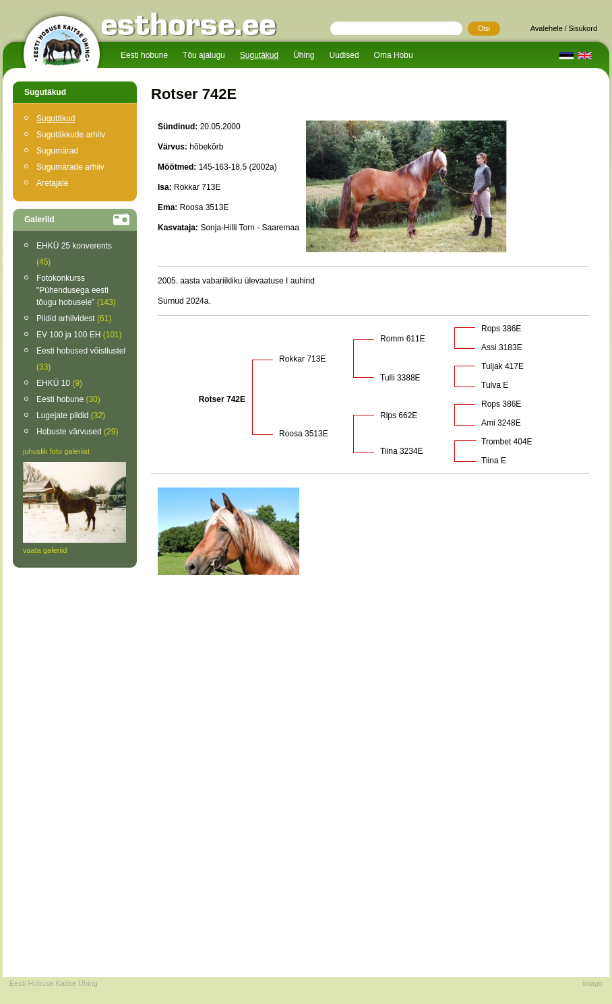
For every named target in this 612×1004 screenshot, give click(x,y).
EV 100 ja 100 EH (79, 334)
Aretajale (52, 183)
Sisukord (582, 28)
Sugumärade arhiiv (70, 167)
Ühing (303, 55)
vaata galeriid (45, 550)
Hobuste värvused (77, 431)
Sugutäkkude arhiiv (70, 134)
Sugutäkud (259, 55)
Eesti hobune (144, 55)
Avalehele (546, 28)
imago (592, 983)
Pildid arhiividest (73, 318)
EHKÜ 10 (59, 383)
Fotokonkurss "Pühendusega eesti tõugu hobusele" (76, 290)
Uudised (344, 55)
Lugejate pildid (70, 415)
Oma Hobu (393, 55)
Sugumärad (57, 151)
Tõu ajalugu (204, 55)
